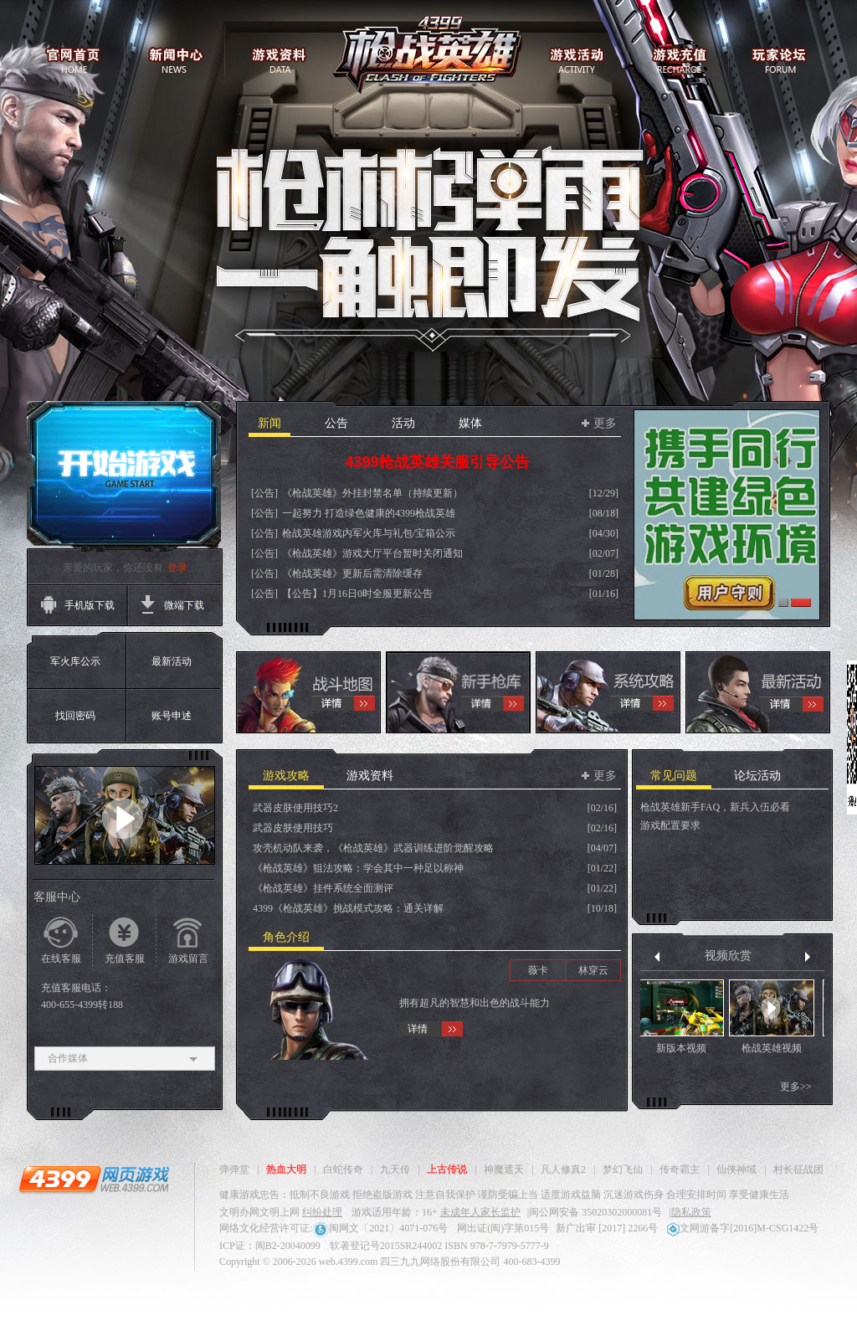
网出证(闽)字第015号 (503, 1228)
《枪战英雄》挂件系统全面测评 (323, 888)
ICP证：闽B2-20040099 (270, 1246)
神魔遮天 (504, 1169)
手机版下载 (89, 605)
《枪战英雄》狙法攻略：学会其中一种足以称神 (358, 868)
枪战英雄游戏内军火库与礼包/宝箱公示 (368, 533)
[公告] (264, 493)
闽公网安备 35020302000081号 (595, 1212)
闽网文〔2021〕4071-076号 (380, 1228)
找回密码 (75, 716)
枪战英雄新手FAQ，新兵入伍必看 (715, 807)
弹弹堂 (234, 1169)
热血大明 (286, 1169)
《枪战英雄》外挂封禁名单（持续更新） (372, 493)
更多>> (800, 1086)
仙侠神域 (736, 1169)
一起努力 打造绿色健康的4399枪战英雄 (368, 513)
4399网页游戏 (93, 1178)
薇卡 (538, 970)
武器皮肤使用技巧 (293, 828)
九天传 (395, 1169)
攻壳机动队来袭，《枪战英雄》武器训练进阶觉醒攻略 (373, 848)
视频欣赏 (732, 955)
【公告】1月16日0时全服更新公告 (357, 593)
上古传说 (447, 1169)
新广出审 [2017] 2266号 (607, 1228)
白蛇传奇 (343, 1169)
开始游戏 (124, 476)
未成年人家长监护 (480, 1212)
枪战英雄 (429, 57)
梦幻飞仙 (623, 1169)
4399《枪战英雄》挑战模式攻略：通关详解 (348, 908)
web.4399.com (348, 1261)
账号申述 (171, 716)
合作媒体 (124, 1058)
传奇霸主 (679, 1169)
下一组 (807, 956)
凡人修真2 (563, 1169)
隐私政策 (691, 1212)
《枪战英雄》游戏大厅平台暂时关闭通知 (372, 553)
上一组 (657, 956)
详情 (418, 1029)
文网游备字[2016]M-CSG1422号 (743, 1228)
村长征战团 (798, 1169)
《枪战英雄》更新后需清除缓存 (352, 573)
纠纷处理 (322, 1212)
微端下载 (184, 605)
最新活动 (171, 661)
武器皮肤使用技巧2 (295, 808)
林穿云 (593, 970)
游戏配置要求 (670, 825)
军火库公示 (75, 661)
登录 (177, 567)
